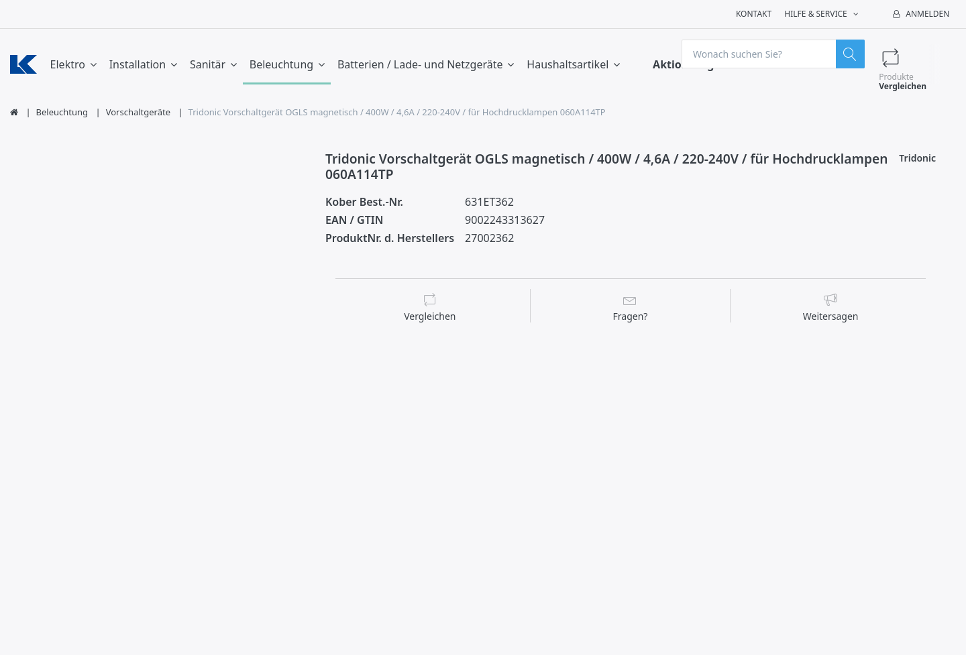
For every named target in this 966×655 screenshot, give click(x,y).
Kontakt (753, 13)
